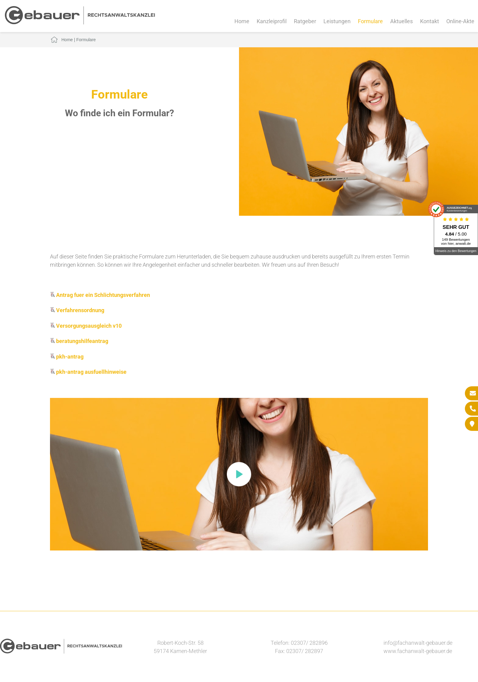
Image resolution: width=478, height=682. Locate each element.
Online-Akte (460, 21)
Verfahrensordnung (77, 310)
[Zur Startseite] (80, 22)
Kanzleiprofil (272, 21)
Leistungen (337, 21)
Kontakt (429, 21)
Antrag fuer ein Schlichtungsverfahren (100, 295)
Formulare (370, 21)
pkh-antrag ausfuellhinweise (88, 372)
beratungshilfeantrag (79, 341)
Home (241, 21)
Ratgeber (305, 21)
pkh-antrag (67, 356)
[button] (239, 474)
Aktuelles (401, 21)
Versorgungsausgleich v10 (86, 326)
